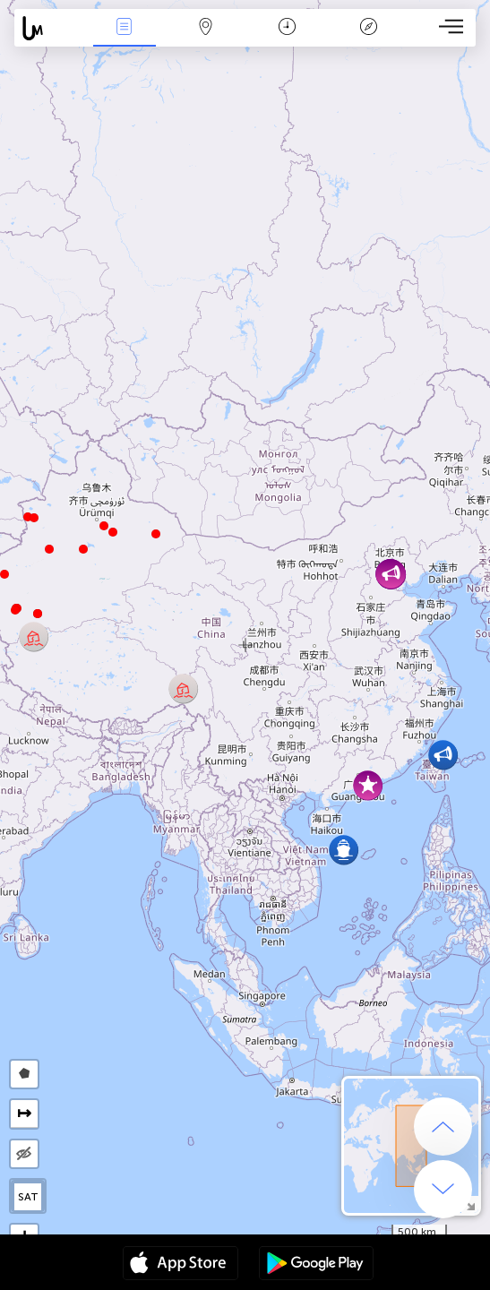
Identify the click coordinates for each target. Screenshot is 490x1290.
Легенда (368, 28)
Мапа (206, 28)
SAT (28, 1197)
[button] (15, 610)
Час (287, 28)
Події (124, 28)
